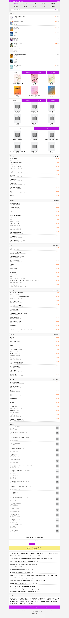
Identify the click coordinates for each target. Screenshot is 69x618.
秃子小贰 (11, 180)
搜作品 (58, 1)
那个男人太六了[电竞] (15, 353)
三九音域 (11, 188)
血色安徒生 (12, 306)
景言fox (11, 225)
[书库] (56, 156)
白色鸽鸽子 (12, 286)
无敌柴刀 (21, 603)
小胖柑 (11, 359)
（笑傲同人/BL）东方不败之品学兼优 (18, 313)
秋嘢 (11, 217)
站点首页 (16, 3)
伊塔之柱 (12, 276)
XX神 (11, 367)
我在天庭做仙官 (13, 236)
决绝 (11, 391)
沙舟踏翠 (11, 208)
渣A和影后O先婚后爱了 (15, 341)
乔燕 (11, 404)
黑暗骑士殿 (12, 375)
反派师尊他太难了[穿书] (15, 228)
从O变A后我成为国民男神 (16, 166)
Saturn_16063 (12, 282)
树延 (11, 338)
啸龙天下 (54, 598)
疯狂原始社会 (13, 272)
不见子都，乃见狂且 (14, 386)
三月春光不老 (12, 408)
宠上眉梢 (12, 402)
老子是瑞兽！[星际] (14, 410)
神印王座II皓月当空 (14, 260)
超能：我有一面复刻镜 (15, 187)
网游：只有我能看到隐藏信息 (16, 362)
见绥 (11, 310)
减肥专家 (11, 192)
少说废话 (11, 371)
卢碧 (11, 265)
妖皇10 (26, 603)
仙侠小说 (34, 3)
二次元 (43, 3)
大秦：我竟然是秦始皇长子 (16, 162)
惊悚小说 (34, 6)
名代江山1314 (12, 420)
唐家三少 (11, 261)
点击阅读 (57, 158)
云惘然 (11, 294)
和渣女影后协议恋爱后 (15, 309)
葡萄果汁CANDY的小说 (31, 599)
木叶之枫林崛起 (13, 268)
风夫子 (11, 331)
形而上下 (11, 160)
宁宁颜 (11, 318)
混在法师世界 (13, 374)
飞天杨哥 (11, 164)
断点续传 (12, 195)
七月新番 (11, 395)
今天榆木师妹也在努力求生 (16, 223)
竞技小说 (16, 6)
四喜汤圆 (11, 172)
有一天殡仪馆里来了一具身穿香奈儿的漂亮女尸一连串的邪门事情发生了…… (27, 280)
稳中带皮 (11, 387)
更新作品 (43, 6)
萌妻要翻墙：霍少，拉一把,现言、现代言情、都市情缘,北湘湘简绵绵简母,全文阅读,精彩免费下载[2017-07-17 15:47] (34, 575)
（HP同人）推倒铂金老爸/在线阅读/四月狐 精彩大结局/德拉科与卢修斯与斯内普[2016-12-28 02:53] (31, 558)
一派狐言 (12, 171)
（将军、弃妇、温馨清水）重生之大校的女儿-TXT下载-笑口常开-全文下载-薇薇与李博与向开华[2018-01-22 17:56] (34, 553)
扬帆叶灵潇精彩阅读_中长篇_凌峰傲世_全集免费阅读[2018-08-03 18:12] (25, 577)
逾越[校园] (12, 337)
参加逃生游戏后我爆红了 (15, 203)
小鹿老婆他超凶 (13, 179)
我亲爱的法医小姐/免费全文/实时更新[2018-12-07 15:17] (22, 569)
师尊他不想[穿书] (14, 325)
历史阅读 (53, 6)
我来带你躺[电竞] (14, 370)
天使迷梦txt (49, 599)
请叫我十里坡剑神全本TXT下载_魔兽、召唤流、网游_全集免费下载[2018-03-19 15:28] (28, 589)
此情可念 (31, 603)
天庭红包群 (21, 599)
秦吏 (11, 394)
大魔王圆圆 (12, 233)
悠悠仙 (11, 412)
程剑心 (11, 347)
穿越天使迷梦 (24, 598)
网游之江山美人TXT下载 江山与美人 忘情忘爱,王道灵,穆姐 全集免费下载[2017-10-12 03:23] (29, 555)
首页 (23, 607)
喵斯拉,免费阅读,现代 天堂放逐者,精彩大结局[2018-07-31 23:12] (23, 564)
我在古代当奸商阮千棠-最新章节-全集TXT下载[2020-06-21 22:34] (23, 583)
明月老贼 (11, 363)
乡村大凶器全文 (41, 599)
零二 (11, 355)
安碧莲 (11, 314)
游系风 (11, 257)
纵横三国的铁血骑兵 (14, 382)
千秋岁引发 (12, 302)
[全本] (58, 156)
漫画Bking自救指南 (14, 301)
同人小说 (53, 3)
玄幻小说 (25, 3)
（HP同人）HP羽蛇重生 (15, 305)
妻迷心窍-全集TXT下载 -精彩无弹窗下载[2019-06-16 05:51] (22, 586)
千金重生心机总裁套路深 (18, 601)
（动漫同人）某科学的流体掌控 (17, 256)
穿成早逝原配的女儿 (14, 358)
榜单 (31, 607)
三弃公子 (12, 211)
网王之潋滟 (14, 603)
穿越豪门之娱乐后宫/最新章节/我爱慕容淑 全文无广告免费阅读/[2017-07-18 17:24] (27, 580)
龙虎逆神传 (42, 601)
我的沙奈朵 (12, 264)
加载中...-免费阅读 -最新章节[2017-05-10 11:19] (20, 566)
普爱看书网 (17, 598)
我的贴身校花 (13, 183)
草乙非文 (11, 241)
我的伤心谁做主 (13, 383)
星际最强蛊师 (13, 175)
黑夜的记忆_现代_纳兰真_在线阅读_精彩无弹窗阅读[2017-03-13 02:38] (25, 561)
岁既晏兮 (11, 322)
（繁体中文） (44, 607)
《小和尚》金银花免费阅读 (31, 601)
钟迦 (11, 204)
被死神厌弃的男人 (14, 158)
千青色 (11, 229)
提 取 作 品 (32, 543)
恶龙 (11, 248)
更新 (35, 607)
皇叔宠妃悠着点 (13, 398)
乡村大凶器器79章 (33, 598)
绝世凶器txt (49, 601)
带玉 (11, 184)
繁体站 (11, 598)
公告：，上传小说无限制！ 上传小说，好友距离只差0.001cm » (34, 548)
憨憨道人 (11, 237)
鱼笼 (11, 274)
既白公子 (11, 351)
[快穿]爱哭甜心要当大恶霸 (16, 232)
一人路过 (11, 168)
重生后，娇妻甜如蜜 (14, 317)
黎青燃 (11, 221)
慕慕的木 (11, 176)
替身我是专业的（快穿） (15, 321)
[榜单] (54, 156)
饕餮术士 (12, 345)
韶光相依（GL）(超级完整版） (17, 292)
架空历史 (25, 6)
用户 (55, 1)
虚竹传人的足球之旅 (14, 366)
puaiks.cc (17, 1)
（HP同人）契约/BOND (15, 252)
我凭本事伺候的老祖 (14, 207)
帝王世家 (49, 598)
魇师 (11, 219)
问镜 (11, 191)
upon (11, 249)
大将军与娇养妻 (13, 406)
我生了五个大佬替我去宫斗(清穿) (17, 419)
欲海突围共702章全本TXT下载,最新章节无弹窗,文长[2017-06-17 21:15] (25, 591)
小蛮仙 (11, 416)
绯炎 (11, 278)
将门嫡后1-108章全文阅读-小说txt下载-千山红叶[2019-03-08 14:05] (24, 572)
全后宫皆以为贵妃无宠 (15, 415)
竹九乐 (11, 399)
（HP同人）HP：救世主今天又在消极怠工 (19, 296)
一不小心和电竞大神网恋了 (16, 349)
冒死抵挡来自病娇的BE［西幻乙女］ (18, 240)
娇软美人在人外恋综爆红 (15, 215)
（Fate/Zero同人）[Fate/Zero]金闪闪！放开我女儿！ (22, 329)
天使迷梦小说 (42, 598)
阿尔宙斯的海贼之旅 (14, 285)
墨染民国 (12, 390)
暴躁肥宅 (11, 298)
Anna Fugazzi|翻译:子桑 (14, 253)
